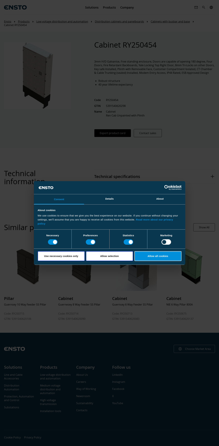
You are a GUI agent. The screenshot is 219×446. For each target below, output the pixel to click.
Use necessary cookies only (61, 256)
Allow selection (109, 256)
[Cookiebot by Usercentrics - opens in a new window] (166, 187)
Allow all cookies (158, 256)
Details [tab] (109, 198)
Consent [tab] (59, 199)
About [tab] (160, 198)
